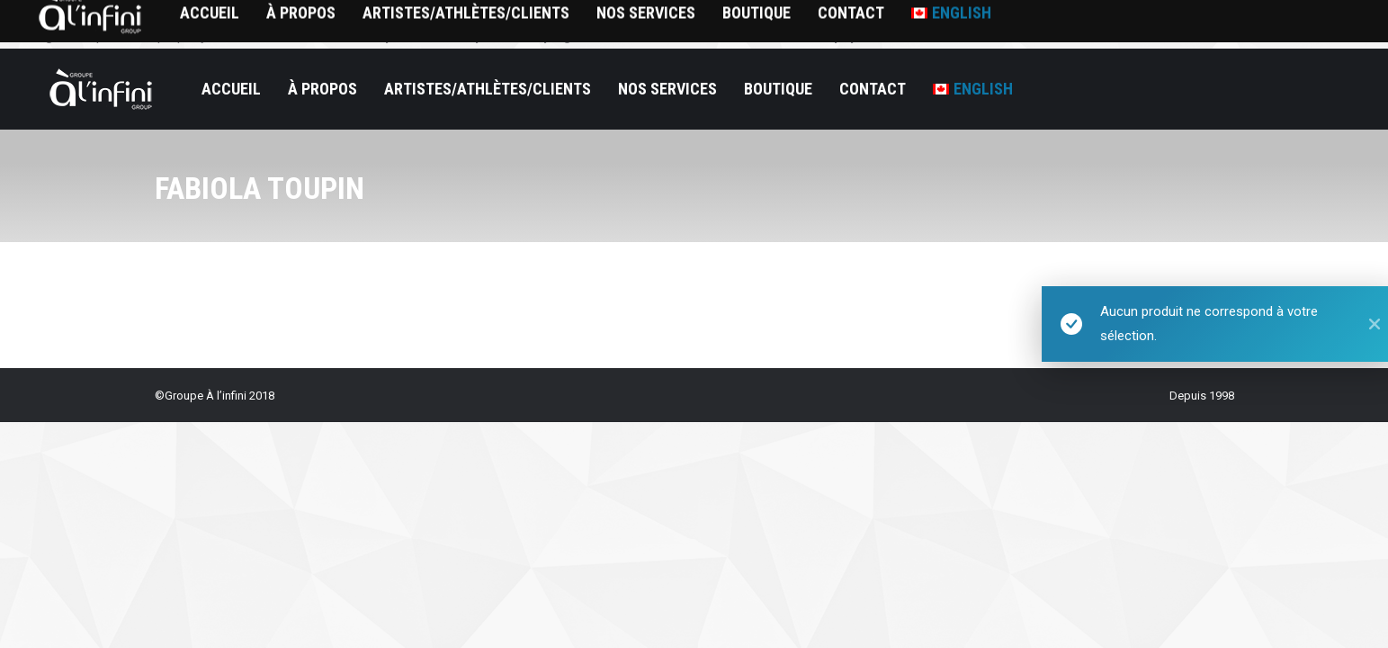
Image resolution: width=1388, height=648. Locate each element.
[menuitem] (973, 89)
